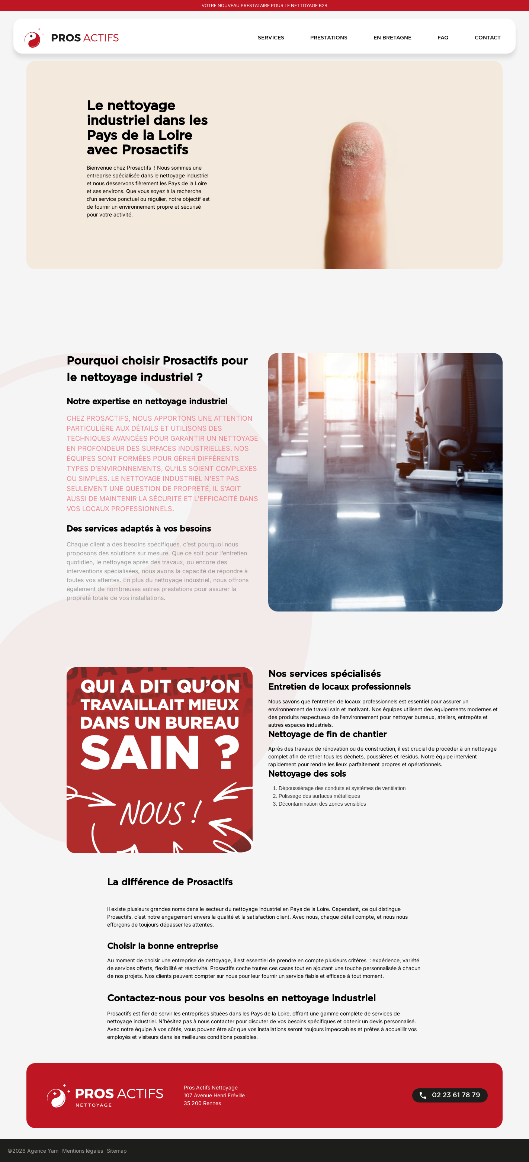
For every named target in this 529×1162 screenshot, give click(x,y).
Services (271, 38)
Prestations (328, 38)
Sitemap (117, 1150)
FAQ (443, 38)
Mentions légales (82, 1150)
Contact (488, 38)
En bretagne (392, 38)
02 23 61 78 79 (450, 1095)
